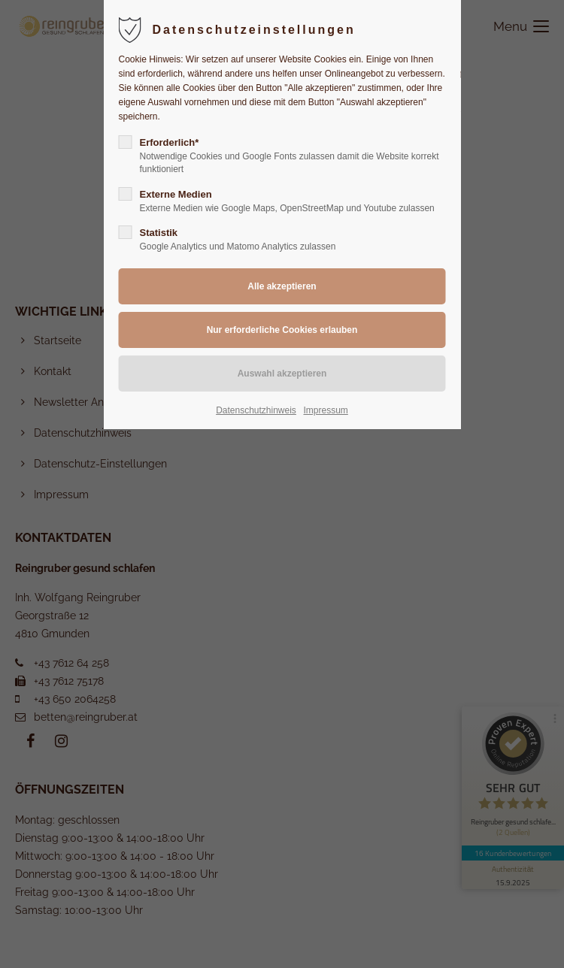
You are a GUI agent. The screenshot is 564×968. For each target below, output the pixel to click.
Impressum (326, 410)
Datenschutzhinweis (256, 410)
